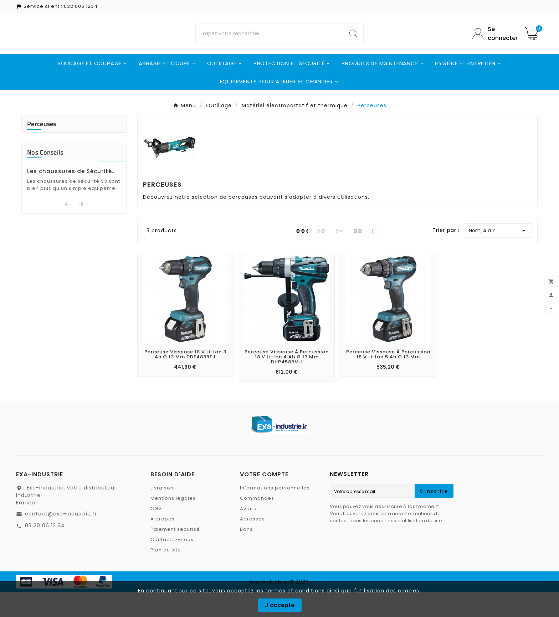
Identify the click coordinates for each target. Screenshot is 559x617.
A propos (162, 543)
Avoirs (248, 533)
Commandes (257, 523)
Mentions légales (173, 523)
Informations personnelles (275, 512)
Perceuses (41, 149)
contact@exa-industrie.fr (61, 538)
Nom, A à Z (498, 255)
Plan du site (165, 574)
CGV (156, 533)
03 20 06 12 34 (45, 550)
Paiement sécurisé (175, 554)
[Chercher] (270, 46)
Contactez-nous (172, 564)
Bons (246, 554)
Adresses (252, 543)
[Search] (353, 46)
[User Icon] (493, 46)
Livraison (162, 512)
